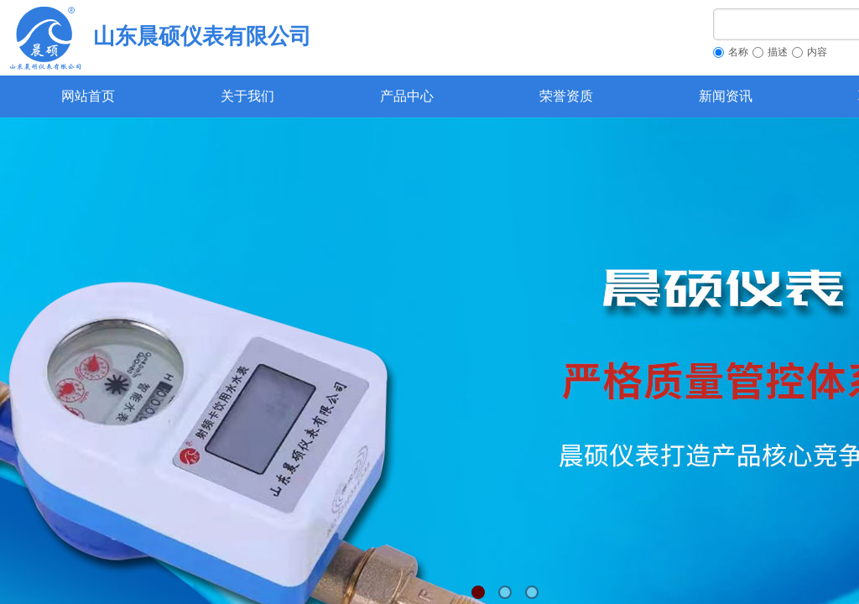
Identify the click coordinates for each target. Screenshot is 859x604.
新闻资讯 (725, 96)
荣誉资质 (566, 96)
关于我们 (247, 96)
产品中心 (407, 96)
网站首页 (88, 96)
